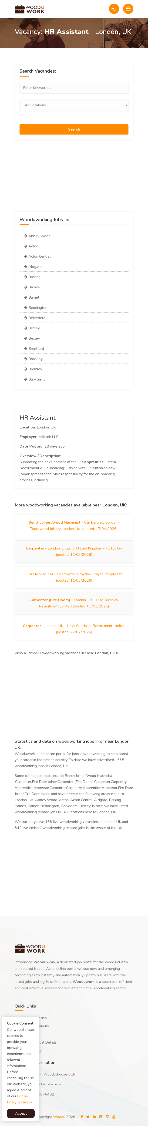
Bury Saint (34, 379)
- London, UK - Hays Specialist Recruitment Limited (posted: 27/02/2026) (74, 629)
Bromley (33, 369)
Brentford (34, 348)
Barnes (32, 287)
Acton (31, 246)
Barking (32, 277)
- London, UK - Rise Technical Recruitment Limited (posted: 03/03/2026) (74, 603)
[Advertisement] (74, 179)
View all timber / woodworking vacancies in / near (66, 653)
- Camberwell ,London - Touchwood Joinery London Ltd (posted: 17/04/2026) (74, 525)
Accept (21, 1113)
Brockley (33, 358)
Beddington (35, 307)
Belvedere (34, 317)
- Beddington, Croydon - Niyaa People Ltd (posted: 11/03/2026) (74, 577)
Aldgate (33, 266)
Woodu (59, 1116)
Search (74, 129)
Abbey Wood (37, 236)
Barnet (31, 297)
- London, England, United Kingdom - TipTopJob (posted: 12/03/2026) (74, 551)
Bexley (32, 328)
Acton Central (37, 256)
